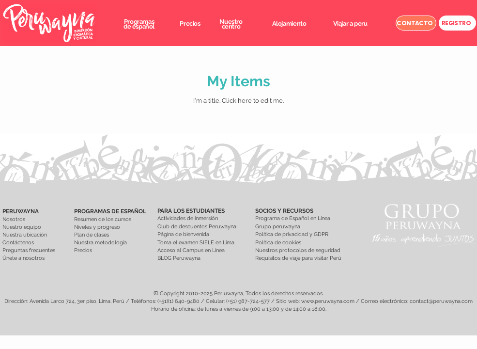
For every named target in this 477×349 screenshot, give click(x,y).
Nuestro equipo (21, 227)
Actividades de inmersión (187, 218)
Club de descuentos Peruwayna (196, 226)
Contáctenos (18, 242)
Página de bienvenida (184, 234)
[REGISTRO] (457, 23)
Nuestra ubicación (24, 235)
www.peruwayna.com (327, 301)
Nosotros (13, 219)
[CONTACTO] (416, 23)
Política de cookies (278, 242)
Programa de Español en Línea (292, 218)
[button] (138, 24)
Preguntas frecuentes (28, 250)
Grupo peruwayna (277, 226)
